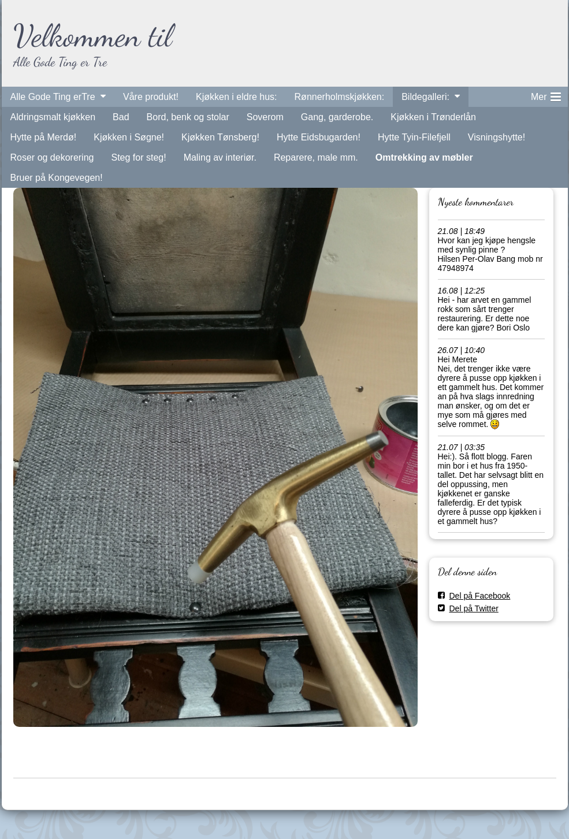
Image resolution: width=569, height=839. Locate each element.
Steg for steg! (138, 157)
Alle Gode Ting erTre (52, 97)
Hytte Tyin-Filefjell (414, 137)
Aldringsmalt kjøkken (53, 117)
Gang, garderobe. (337, 117)
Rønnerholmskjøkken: (340, 97)
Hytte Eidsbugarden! (318, 137)
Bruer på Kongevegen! (56, 178)
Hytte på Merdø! (43, 137)
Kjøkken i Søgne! (129, 137)
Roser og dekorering (52, 157)
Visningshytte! (496, 137)
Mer (546, 95)
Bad (121, 117)
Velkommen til (92, 35)
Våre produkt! (150, 97)
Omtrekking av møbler (424, 157)
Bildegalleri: (425, 97)
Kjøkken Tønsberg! (220, 137)
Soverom (265, 117)
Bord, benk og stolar (188, 117)
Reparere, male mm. (316, 157)
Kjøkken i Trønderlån (433, 117)
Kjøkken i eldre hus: (236, 97)
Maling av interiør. (220, 157)
